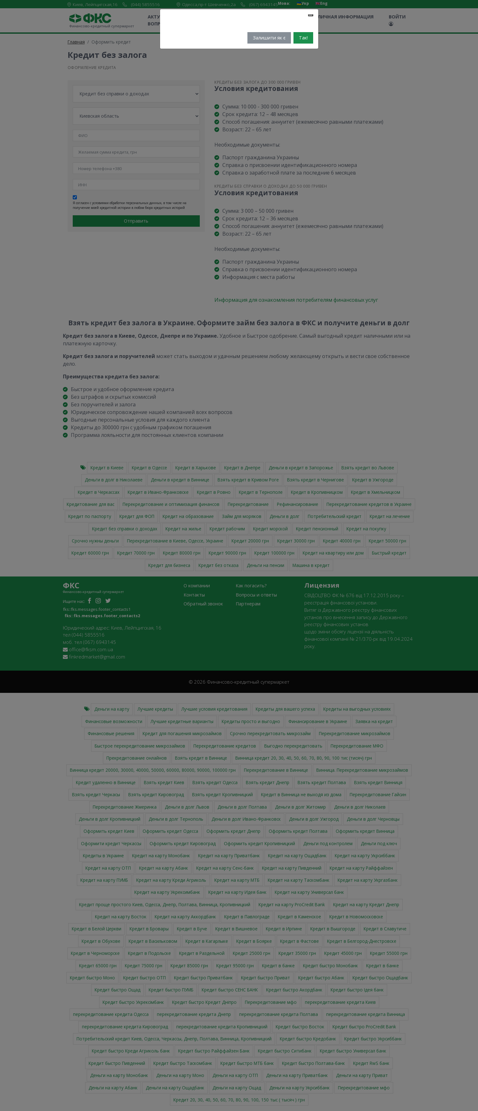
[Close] (310, 15)
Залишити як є (269, 38)
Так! (303, 38)
